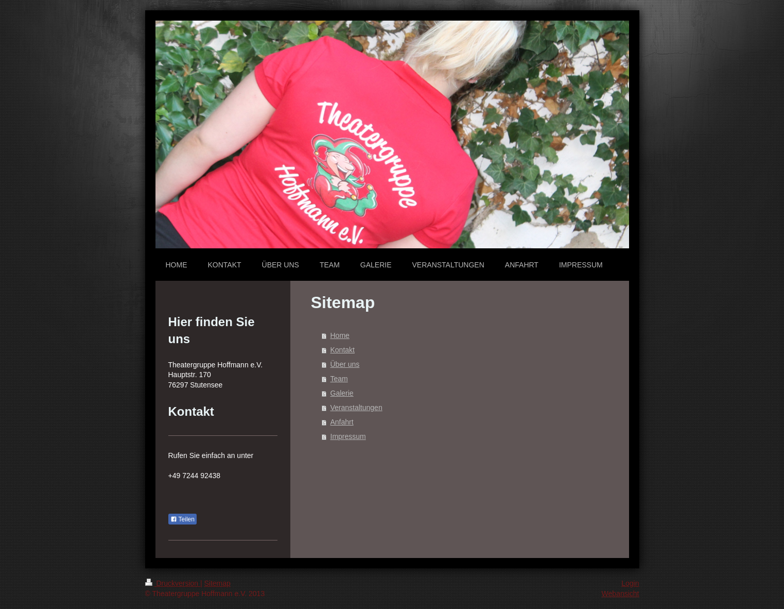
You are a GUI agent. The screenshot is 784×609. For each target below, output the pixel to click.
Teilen (182, 519)
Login (630, 583)
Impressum (348, 436)
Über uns (345, 364)
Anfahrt (342, 422)
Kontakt (342, 350)
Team (339, 379)
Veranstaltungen (356, 407)
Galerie (342, 393)
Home (340, 335)
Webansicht (620, 593)
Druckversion (172, 583)
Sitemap (217, 583)
